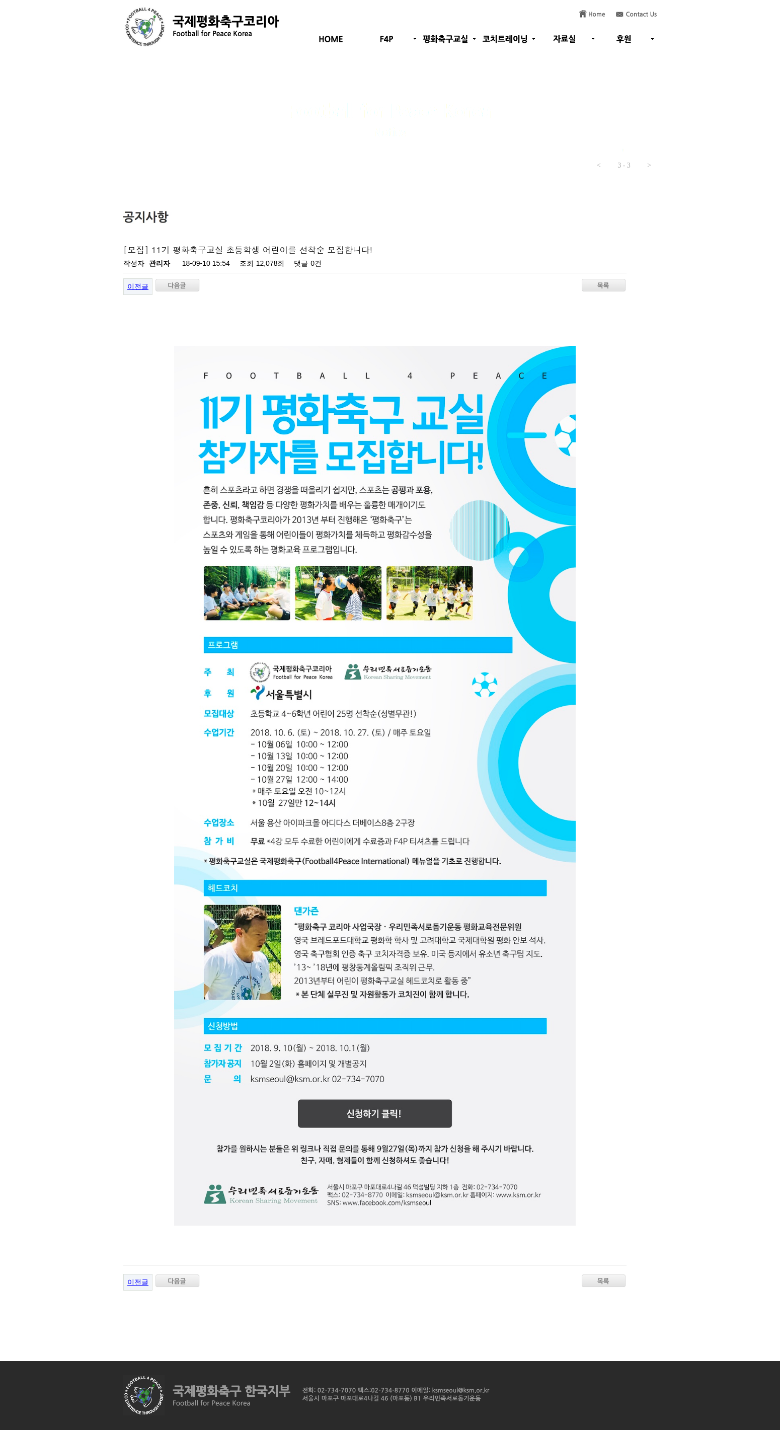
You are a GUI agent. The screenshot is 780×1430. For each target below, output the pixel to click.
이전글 (137, 286)
